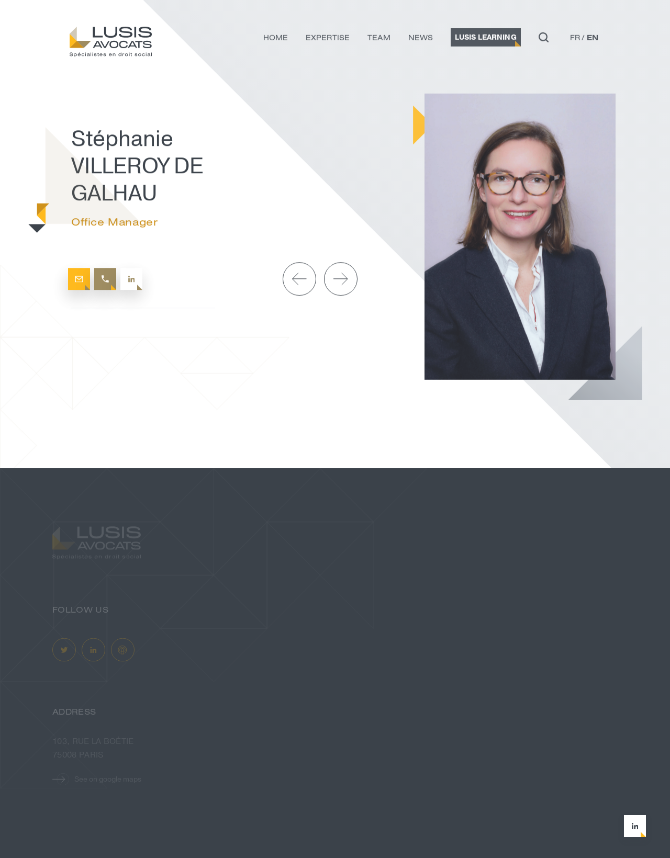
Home (275, 39)
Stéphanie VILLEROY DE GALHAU (148, 92)
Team (378, 39)
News (420, 39)
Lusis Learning (486, 39)
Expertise (328, 39)
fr (575, 39)
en (592, 39)
